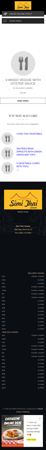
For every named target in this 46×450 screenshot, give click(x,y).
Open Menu (15, 21)
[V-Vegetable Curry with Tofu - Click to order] (8, 168)
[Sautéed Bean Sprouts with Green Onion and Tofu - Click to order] (8, 153)
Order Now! (31, 440)
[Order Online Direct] (23, 14)
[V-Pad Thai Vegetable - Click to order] (8, 138)
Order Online (23, 101)
